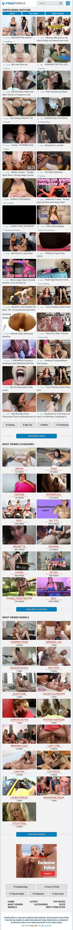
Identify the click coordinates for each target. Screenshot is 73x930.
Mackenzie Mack (54, 787)
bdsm (7, 149)
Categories (41, 904)
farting (42, 68)
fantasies (39, 894)
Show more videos (36, 436)
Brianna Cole (19, 736)
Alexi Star (19, 684)
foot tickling (44, 284)
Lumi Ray (19, 762)
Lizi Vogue (54, 762)
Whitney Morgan (54, 710)
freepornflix (34, 926)
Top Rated (33, 13)
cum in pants (52, 887)
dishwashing (44, 122)
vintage (19, 485)
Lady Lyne (54, 736)
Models (12, 907)
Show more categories (36, 609)
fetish (54, 562)
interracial (54, 485)
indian (19, 459)
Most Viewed (58, 13)
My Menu (68, 3)
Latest (12, 13)
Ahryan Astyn (19, 710)
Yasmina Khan (19, 632)
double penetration (19, 588)
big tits (7, 122)
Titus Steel (19, 813)
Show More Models (36, 834)
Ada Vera (54, 658)
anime (7, 68)
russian (54, 536)
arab (54, 459)
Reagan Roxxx (19, 658)
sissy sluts (43, 337)
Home (13, 2)
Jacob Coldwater (54, 684)
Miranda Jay (54, 632)
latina (19, 562)
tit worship (9, 203)
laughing (8, 41)
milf (54, 588)
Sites (62, 904)
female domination (12, 230)
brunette (19, 536)
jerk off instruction (47, 230)
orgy (19, 510)
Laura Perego (19, 787)
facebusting (21, 887)
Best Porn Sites (55, 907)
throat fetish (17, 894)
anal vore (59, 894)
